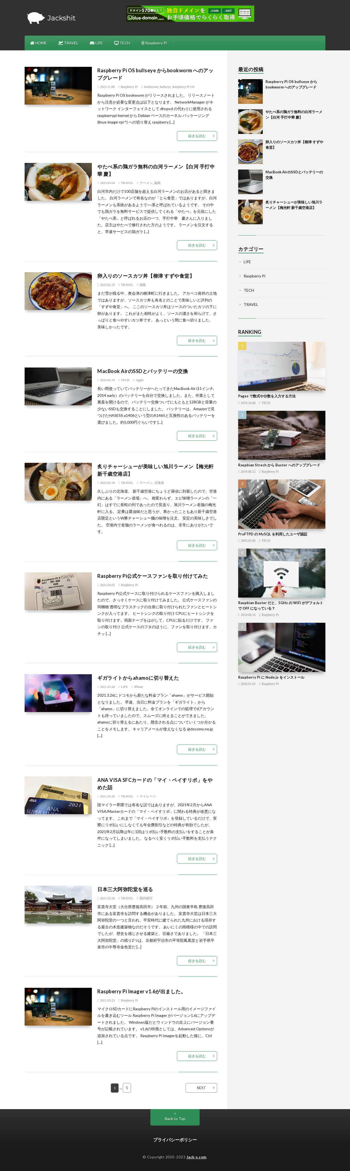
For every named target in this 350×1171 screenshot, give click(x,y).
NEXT (201, 1088)
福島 (157, 183)
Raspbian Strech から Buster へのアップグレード (279, 465)
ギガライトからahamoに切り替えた (138, 678)
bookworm (151, 87)
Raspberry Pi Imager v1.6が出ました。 (141, 991)
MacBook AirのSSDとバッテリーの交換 (142, 371)
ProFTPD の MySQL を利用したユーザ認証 (272, 534)
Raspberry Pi (154, 43)
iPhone (138, 687)
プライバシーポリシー (175, 1139)
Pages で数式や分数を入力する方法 (267, 396)
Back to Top (175, 1118)
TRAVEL (68, 43)
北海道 (159, 483)
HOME (38, 43)
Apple (140, 380)
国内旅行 (146, 898)
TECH (122, 43)
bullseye (165, 87)
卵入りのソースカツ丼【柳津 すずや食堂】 (145, 276)
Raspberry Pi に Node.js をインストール (271, 677)
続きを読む (197, 136)
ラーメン (146, 183)
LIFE (96, 43)
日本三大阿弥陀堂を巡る (125, 889)
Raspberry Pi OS (183, 87)
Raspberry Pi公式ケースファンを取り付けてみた (152, 576)
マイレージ (147, 796)
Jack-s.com (196, 1157)
